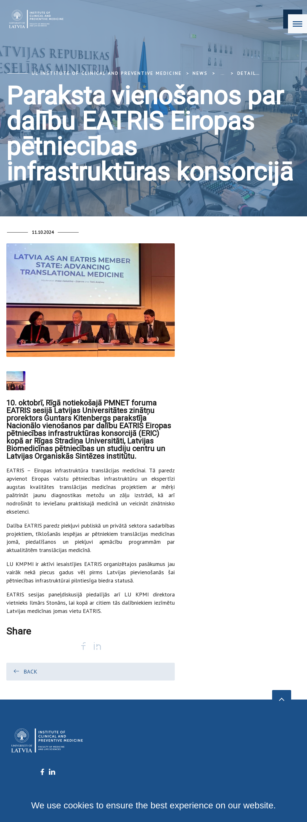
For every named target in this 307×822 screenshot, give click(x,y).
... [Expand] (222, 73)
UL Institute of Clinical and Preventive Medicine (106, 73)
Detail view (254, 73)
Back (25, 671)
